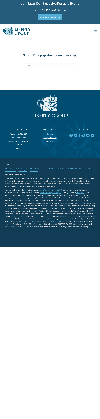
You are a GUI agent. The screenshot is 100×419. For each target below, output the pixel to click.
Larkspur (50, 141)
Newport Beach (49, 137)
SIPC (82, 193)
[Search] (50, 65)
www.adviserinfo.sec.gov (27, 221)
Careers (18, 148)
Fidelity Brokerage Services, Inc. (50, 193)
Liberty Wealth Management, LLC (50, 190)
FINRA (78, 193)
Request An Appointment (18, 141)
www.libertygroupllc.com (59, 221)
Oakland (49, 134)
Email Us (18, 144)
